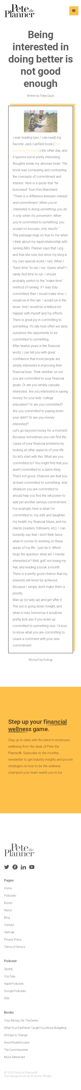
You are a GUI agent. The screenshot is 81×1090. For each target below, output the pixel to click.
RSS (6, 1001)
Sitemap (9, 935)
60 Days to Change (15, 1038)
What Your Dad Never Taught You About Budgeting (35, 1030)
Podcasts (10, 898)
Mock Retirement (14, 1060)
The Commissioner (16, 1052)
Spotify (8, 972)
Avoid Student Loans (17, 1045)
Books (8, 905)
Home (8, 891)
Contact (9, 927)
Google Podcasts (15, 994)
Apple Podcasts (14, 986)
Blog (7, 920)
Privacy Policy (12, 942)
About (8, 913)
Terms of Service (14, 949)
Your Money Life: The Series (21, 1023)
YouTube (9, 979)
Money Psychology (40, 662)
